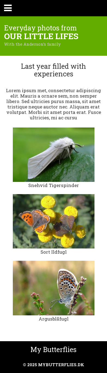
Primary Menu (8, 8)
